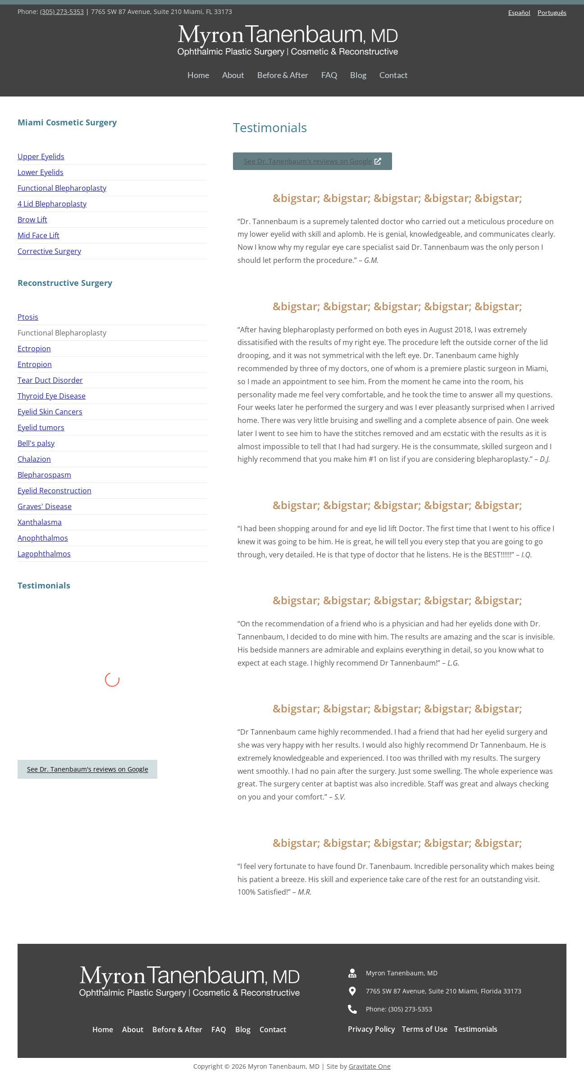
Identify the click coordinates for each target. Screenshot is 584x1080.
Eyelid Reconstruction (54, 491)
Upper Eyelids (41, 156)
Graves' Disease (45, 506)
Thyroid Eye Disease (52, 396)
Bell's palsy (36, 443)
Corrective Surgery (49, 251)
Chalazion (34, 459)
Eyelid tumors (41, 427)
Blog (358, 75)
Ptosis (28, 317)
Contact (393, 75)
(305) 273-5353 (62, 11)
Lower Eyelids (41, 172)
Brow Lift (32, 220)
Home (198, 75)
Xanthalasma (40, 522)
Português (552, 12)
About (233, 75)
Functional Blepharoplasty (62, 188)
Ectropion (34, 349)
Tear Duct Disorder (50, 380)
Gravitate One (370, 1066)
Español (519, 12)
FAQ (329, 75)
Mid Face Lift (38, 235)
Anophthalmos (43, 538)
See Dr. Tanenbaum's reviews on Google (87, 769)
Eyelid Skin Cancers (50, 412)
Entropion (35, 364)
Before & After (282, 75)
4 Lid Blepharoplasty (52, 204)
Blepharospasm (44, 475)
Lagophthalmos (44, 554)
